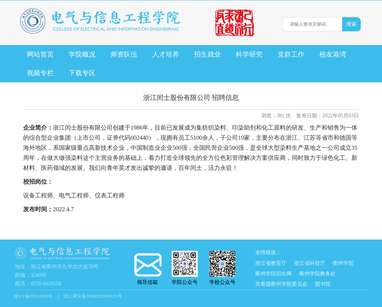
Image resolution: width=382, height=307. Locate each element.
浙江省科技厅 (309, 263)
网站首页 (40, 54)
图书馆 (323, 284)
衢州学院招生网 (273, 273)
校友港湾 (332, 54)
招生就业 (207, 54)
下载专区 (82, 73)
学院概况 (82, 54)
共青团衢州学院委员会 (281, 284)
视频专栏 (40, 73)
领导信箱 (147, 269)
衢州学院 (343, 263)
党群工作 (291, 54)
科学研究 (249, 54)
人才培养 (165, 54)
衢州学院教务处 (317, 273)
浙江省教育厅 (270, 263)
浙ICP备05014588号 (33, 296)
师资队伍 (123, 54)
